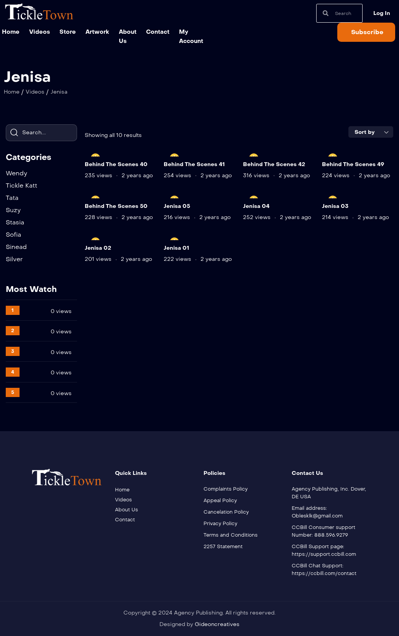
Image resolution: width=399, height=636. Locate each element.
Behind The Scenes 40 (116, 164)
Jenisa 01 (176, 248)
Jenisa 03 (335, 206)
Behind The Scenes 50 (116, 206)
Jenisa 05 (177, 206)
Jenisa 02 (98, 248)
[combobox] (370, 132)
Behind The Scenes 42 (274, 164)
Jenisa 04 (256, 206)
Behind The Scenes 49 (353, 164)
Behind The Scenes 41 (194, 164)
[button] (366, 32)
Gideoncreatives (217, 624)
